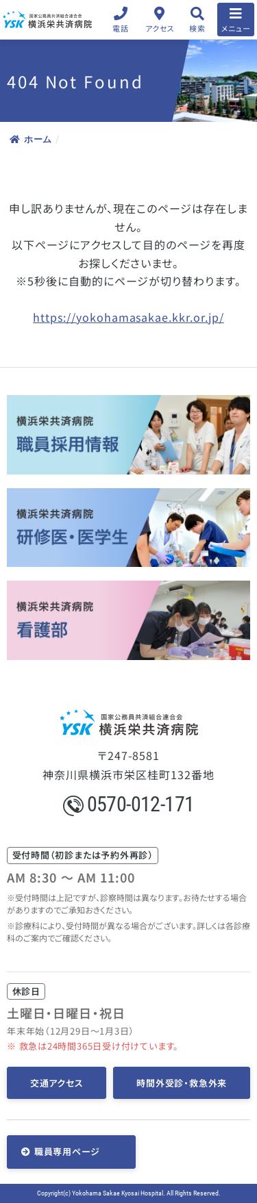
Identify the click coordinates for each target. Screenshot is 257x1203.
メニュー (236, 28)
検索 (197, 28)
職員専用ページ (67, 1151)
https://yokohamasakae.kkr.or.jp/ (128, 317)
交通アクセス (57, 1082)
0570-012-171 (129, 804)
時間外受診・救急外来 (181, 1082)
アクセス (160, 28)
